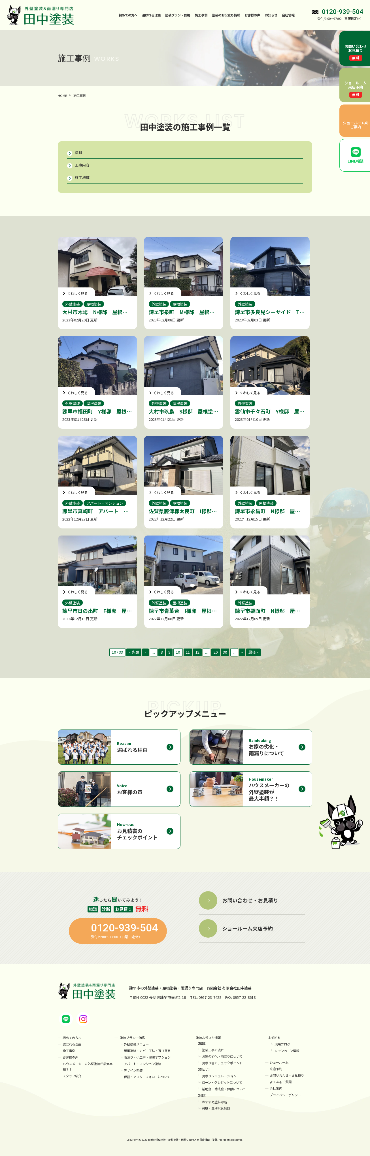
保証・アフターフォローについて (147, 1076)
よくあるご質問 (281, 1082)
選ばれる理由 (151, 15)
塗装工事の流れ (213, 1050)
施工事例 (201, 15)
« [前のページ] (145, 652)
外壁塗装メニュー (136, 1044)
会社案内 (276, 1088)
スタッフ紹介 (72, 1076)
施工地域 (82, 177)
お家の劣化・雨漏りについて (222, 1056)
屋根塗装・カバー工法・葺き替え (147, 1050)
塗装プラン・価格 (132, 1037)
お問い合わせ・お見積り (287, 1075)
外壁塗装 (72, 304)
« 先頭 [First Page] (134, 652)
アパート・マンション (104, 503)
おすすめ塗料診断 (214, 1102)
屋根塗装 (93, 304)
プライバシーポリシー (285, 1095)
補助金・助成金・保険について (224, 1089)
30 (225, 652)
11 (188, 652)
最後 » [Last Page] (253, 652)
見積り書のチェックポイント (222, 1063)
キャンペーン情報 (287, 1050)
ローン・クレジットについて (222, 1082)
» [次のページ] (242, 652)
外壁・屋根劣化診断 (216, 1108)
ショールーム (279, 1062)
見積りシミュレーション (219, 1076)
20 (216, 652)
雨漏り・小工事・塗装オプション (147, 1057)
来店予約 (276, 1069)
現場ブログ (282, 1044)
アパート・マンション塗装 (142, 1063)
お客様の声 (252, 15)
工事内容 (82, 165)
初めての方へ (128, 15)
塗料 (78, 152)
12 (197, 652)
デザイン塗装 (133, 1070)
